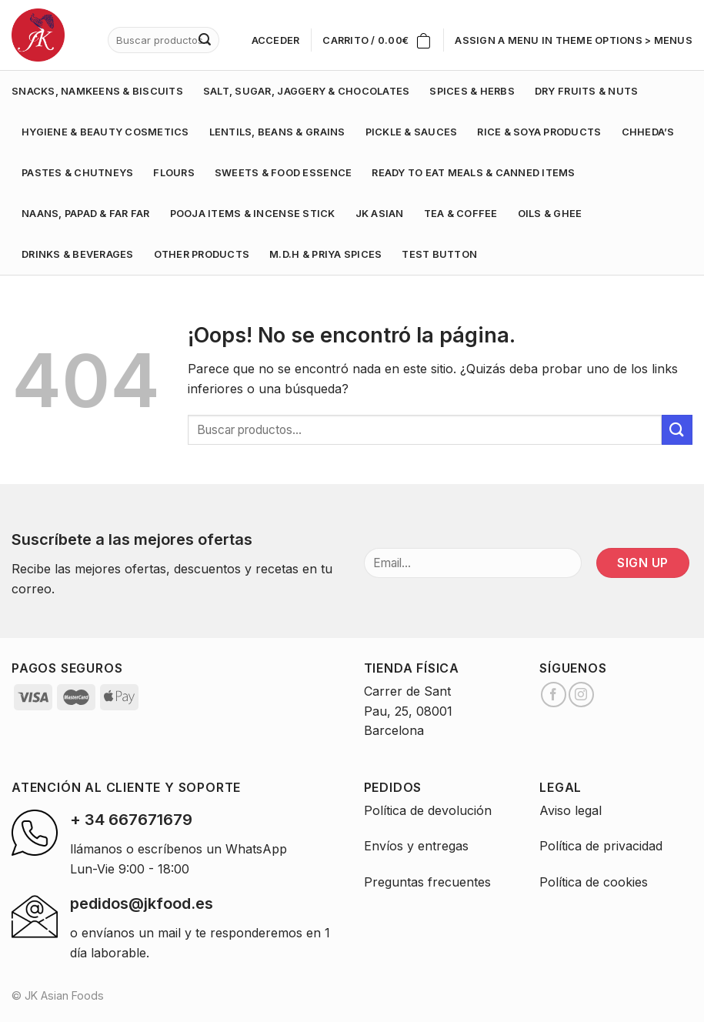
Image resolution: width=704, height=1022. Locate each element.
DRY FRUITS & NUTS (586, 91)
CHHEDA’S (648, 132)
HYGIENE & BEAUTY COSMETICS (105, 132)
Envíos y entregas (416, 845)
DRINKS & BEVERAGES (78, 254)
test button (439, 254)
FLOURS (174, 173)
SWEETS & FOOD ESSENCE (283, 173)
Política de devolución (428, 810)
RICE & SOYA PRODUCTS (539, 132)
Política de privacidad (600, 845)
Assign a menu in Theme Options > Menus (573, 40)
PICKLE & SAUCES (411, 132)
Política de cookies (593, 882)
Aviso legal (570, 810)
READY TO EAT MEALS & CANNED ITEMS (473, 173)
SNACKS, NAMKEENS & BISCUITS (97, 91)
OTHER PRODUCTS (202, 254)
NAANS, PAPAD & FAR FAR (86, 213)
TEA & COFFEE (461, 213)
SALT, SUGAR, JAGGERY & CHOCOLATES (306, 91)
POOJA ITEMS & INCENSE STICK (252, 213)
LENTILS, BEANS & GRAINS (277, 132)
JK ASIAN (379, 213)
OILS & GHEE (550, 213)
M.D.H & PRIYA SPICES (325, 254)
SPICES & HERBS (472, 91)
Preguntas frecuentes (427, 882)
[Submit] (677, 430)
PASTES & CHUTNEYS (77, 173)
